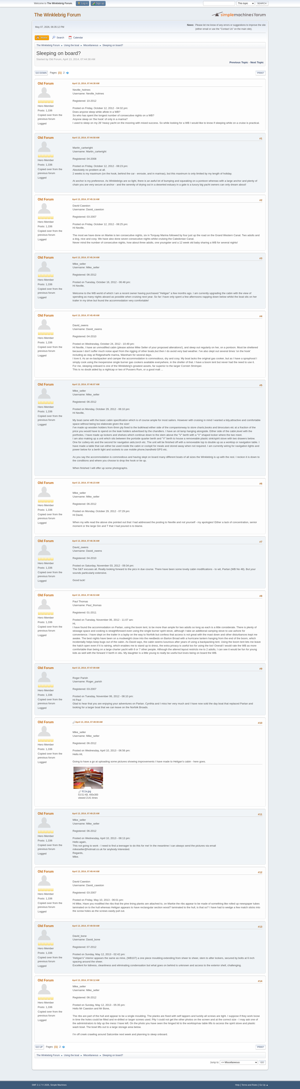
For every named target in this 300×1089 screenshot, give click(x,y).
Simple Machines (58, 1085)
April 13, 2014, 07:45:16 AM (85, 199)
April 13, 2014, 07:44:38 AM (85, 83)
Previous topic (238, 62)
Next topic (257, 62)
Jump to (214, 1062)
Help (237, 1085)
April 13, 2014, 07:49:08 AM (89, 722)
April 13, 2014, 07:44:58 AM (85, 137)
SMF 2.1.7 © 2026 (40, 1085)
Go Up (39, 1047)
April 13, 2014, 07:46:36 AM (85, 541)
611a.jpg (84, 791)
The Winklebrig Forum (57, 14)
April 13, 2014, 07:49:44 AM (85, 871)
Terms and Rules (249, 1085)
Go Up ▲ (263, 1085)
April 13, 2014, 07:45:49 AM (85, 315)
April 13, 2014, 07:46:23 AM (85, 483)
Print (260, 73)
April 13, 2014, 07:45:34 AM (85, 257)
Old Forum (46, 83)
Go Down (41, 73)
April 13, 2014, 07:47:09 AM (85, 668)
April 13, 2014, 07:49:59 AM (85, 926)
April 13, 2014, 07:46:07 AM (85, 384)
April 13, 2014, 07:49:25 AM (85, 813)
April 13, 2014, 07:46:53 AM (85, 595)
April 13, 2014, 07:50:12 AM (85, 980)
